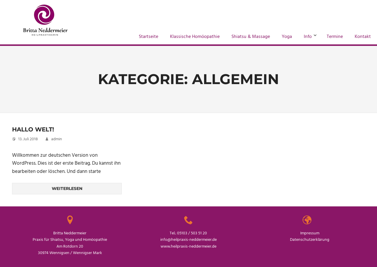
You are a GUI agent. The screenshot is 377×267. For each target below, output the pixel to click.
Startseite (148, 37)
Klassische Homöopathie (195, 37)
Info (310, 37)
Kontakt (363, 37)
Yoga (287, 37)
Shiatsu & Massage (250, 37)
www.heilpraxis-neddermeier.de (188, 246)
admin (56, 139)
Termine (335, 37)
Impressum (309, 233)
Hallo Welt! (33, 129)
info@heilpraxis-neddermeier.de (188, 239)
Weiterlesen (67, 188)
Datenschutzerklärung (309, 239)
